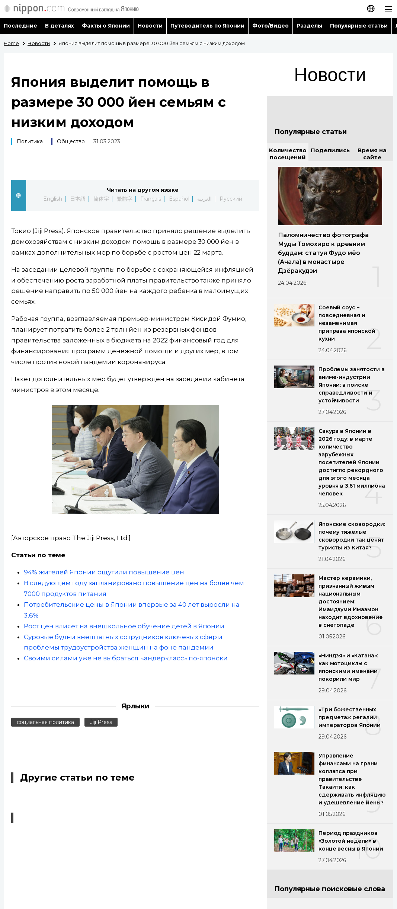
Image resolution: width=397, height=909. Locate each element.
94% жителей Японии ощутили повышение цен (104, 572)
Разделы (309, 25)
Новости (150, 25)
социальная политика (45, 722)
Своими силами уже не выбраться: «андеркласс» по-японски (126, 658)
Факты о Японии (106, 25)
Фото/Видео (270, 25)
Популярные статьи (359, 25)
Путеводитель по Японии (207, 25)
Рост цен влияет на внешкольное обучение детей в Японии (124, 626)
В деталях (59, 25)
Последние (20, 25)
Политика (30, 141)
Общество (71, 141)
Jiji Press (101, 722)
